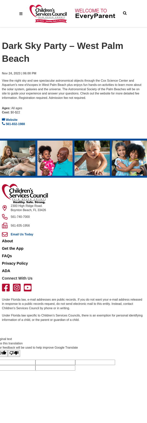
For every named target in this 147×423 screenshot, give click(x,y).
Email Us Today (22, 234)
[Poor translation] (14, 353)
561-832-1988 (13, 124)
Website (10, 119)
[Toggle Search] (125, 13)
